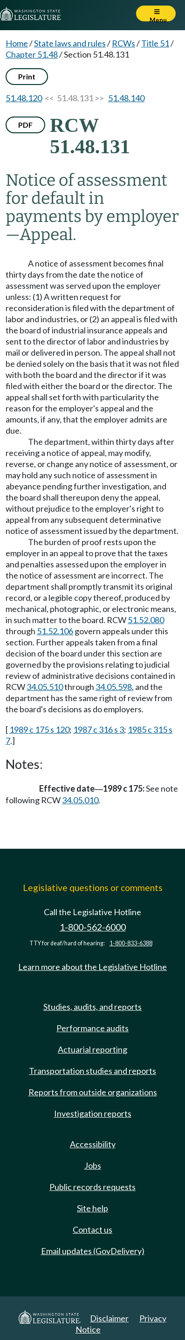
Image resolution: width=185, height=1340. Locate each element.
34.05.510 (45, 687)
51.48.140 (126, 98)
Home (17, 43)
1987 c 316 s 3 (98, 729)
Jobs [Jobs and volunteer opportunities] (92, 1165)
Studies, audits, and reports (92, 1007)
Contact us (92, 1229)
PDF (25, 124)
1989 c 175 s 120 (39, 729)
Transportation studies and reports (92, 1071)
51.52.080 (146, 620)
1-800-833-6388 (131, 943)
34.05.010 (80, 800)
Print (26, 76)
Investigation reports (92, 1113)
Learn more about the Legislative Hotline (92, 967)
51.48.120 (24, 98)
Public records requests (92, 1187)
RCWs (123, 43)
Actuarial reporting (92, 1049)
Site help (92, 1208)
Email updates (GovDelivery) (92, 1251)
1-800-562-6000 (93, 927)
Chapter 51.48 (32, 54)
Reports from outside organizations (92, 1092)
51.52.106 (55, 631)
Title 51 (155, 43)
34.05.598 (114, 687)
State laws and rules (70, 43)
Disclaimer (109, 1318)
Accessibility (93, 1144)
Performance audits (92, 1028)
